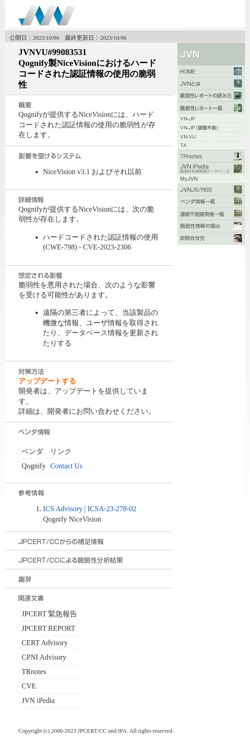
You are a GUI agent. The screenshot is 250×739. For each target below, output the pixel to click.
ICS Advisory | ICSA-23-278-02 (89, 509)
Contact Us (66, 466)
